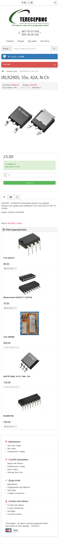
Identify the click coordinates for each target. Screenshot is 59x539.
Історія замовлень (15, 508)
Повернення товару (16, 451)
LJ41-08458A (8, 337)
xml (21, 472)
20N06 (19, 223)
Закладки (11, 511)
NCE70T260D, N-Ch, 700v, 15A (16, 376)
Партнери (11, 490)
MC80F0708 (8, 416)
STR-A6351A (8, 258)
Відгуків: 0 (36, 87)
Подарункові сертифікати (18, 487)
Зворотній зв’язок (15, 463)
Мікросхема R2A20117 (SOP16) (17, 297)
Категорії (29, 64)
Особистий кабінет (15, 505)
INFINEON (15, 85)
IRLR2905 (11, 223)
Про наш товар (14, 445)
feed (17, 472)
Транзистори (11, 71)
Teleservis (35, 526)
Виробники (12, 484)
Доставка (11, 448)
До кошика (29, 183)
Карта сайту (12, 469)
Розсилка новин (14, 514)
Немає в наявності (10, 347)
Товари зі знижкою (15, 493)
